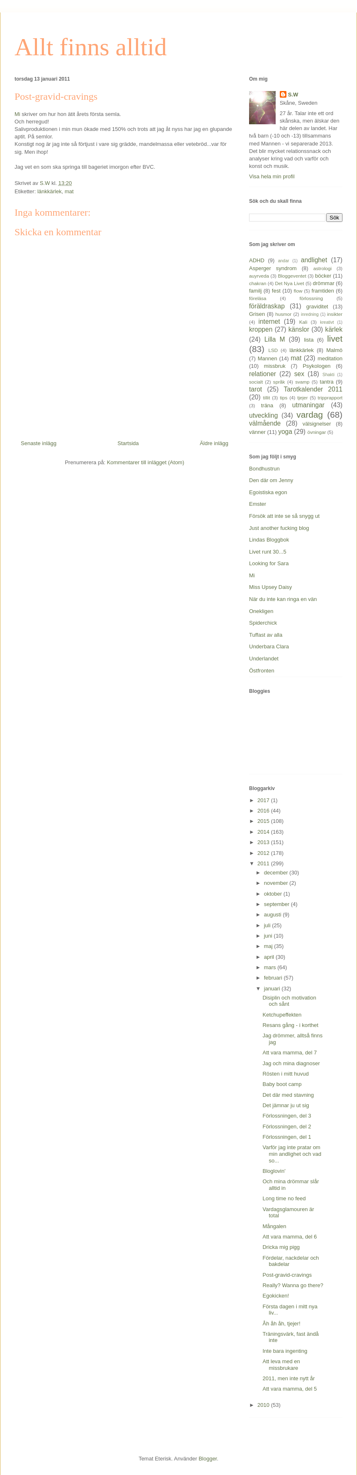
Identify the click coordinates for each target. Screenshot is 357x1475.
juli (268, 925)
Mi (17, 114)
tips (283, 397)
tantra (326, 382)
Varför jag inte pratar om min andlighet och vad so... (291, 1153)
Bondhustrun (264, 468)
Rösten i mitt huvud (285, 1074)
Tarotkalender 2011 (313, 389)
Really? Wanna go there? (292, 1285)
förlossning (311, 298)
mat (69, 191)
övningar (316, 432)
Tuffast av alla (265, 635)
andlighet (314, 259)
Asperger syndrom (273, 268)
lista (308, 340)
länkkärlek (49, 191)
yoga (285, 431)
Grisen (257, 314)
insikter (334, 314)
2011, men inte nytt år (288, 1378)
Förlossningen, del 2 (286, 1126)
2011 (264, 863)
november (276, 883)
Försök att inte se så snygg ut (284, 516)
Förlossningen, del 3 (286, 1116)
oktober (274, 894)
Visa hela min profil (272, 176)
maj (269, 946)
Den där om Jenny (271, 480)
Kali (303, 322)
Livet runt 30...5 (267, 552)
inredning (310, 314)
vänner (257, 432)
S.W (293, 94)
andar (283, 261)
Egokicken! (275, 1296)
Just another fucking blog (279, 528)
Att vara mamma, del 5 (289, 1389)
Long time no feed (284, 1198)
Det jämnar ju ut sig (285, 1105)
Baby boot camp (281, 1084)
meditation (330, 358)
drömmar (323, 283)
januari (273, 988)
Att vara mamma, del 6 (289, 1237)
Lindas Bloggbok (269, 540)
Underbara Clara (269, 646)
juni (269, 936)
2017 (264, 800)
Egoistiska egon (268, 492)
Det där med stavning (288, 1095)
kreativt (327, 322)
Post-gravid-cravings (287, 1275)
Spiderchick (263, 623)
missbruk (275, 366)
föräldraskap (267, 306)
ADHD (256, 260)
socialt (256, 381)
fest (276, 291)
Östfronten (261, 670)
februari (274, 978)
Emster (257, 504)
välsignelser (317, 424)
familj (255, 291)
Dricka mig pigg (281, 1247)
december (276, 872)
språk (279, 381)
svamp (302, 381)
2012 (264, 853)
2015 (264, 821)
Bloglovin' (273, 1171)
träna (267, 405)
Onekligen (261, 611)
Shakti (329, 374)
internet (269, 321)
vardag (309, 414)
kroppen (260, 329)
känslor (299, 329)
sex (299, 373)
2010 (264, 1405)
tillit (266, 397)
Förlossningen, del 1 (286, 1137)
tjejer (302, 397)
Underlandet (264, 658)
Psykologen (316, 366)
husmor (283, 314)
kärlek (333, 329)
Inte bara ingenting (284, 1351)
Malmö (334, 350)
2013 (264, 842)
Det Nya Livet (289, 283)
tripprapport (330, 397)
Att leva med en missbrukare (281, 1364)
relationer (262, 373)
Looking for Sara (269, 563)
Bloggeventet (292, 275)
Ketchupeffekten (281, 1015)
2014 (264, 832)
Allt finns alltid (91, 47)
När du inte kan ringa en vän (283, 599)
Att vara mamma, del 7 (289, 1052)
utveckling (263, 415)
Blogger (207, 1458)
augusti (273, 914)
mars (271, 967)
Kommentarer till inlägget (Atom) (145, 462)
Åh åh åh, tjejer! (281, 1323)
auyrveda (259, 275)
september (277, 904)
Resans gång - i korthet (290, 1025)
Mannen (267, 358)
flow (298, 290)
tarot (255, 389)
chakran (258, 283)
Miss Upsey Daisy (270, 587)
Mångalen (274, 1226)
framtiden (323, 291)
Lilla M (274, 339)
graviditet (317, 306)
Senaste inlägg (38, 443)
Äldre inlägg (214, 443)
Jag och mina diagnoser (291, 1063)
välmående (265, 423)
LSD (273, 350)
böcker (323, 276)
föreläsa (258, 298)
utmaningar (308, 405)
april (270, 957)
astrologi (322, 268)
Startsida (128, 443)
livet (334, 338)
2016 (264, 811)
